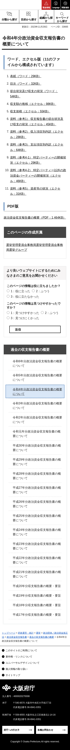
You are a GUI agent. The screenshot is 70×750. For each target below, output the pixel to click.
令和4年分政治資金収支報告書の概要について (37, 391)
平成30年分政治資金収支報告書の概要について (37, 448)
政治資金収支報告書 (17, 637)
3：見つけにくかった (25, 318)
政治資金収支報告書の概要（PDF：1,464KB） (35, 217)
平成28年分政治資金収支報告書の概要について (37, 476)
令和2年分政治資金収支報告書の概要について (37, 420)
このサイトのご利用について (21, 650)
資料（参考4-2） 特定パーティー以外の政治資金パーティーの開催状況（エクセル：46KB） (38, 176)
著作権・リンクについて (19, 656)
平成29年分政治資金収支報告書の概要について (37, 462)
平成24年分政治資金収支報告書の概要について (37, 532)
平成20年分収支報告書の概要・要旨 (37, 586)
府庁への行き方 (11, 730)
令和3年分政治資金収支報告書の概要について (37, 405)
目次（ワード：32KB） (25, 83)
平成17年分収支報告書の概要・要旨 (37, 614)
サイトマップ (13, 675)
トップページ (8, 633)
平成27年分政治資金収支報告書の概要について (37, 490)
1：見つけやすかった (25, 312)
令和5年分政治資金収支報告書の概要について (37, 377)
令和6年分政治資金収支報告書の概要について (37, 363)
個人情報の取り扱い (16, 669)
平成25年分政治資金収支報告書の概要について (37, 518)
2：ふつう (43, 291)
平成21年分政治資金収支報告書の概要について (37, 574)
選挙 (38, 633)
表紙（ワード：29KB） (25, 76)
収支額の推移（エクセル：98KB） (33, 103)
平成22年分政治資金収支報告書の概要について (37, 560)
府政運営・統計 (26, 633)
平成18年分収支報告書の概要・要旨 (37, 605)
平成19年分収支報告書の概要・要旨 (37, 595)
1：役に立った (20, 291)
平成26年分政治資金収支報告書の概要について (37, 504)
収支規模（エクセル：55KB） (30, 111)
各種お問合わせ (45, 730)
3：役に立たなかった (25, 296)
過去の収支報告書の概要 (30, 350)
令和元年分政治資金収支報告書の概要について (36, 434)
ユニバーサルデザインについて (23, 662)
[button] (46, 5)
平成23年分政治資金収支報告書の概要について (37, 546)
